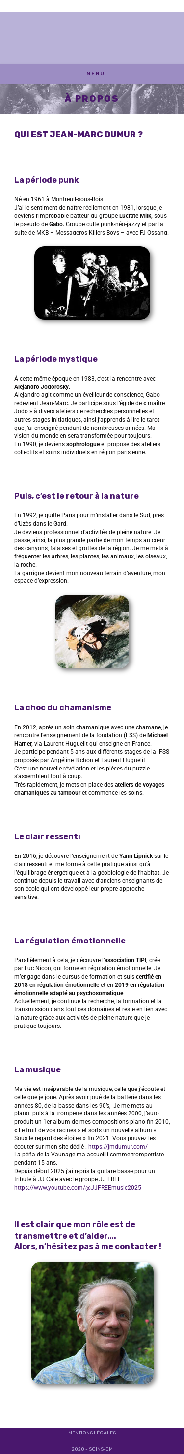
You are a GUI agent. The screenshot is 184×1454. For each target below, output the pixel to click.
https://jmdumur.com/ (118, 1146)
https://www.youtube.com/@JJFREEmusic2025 (77, 1187)
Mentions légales (92, 1433)
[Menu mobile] (92, 74)
